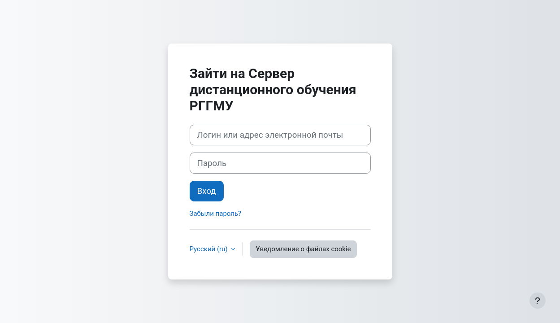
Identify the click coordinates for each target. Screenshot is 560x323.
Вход (206, 191)
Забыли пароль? (216, 214)
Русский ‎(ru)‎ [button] (210, 249)
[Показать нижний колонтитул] (538, 300)
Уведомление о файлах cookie (303, 249)
